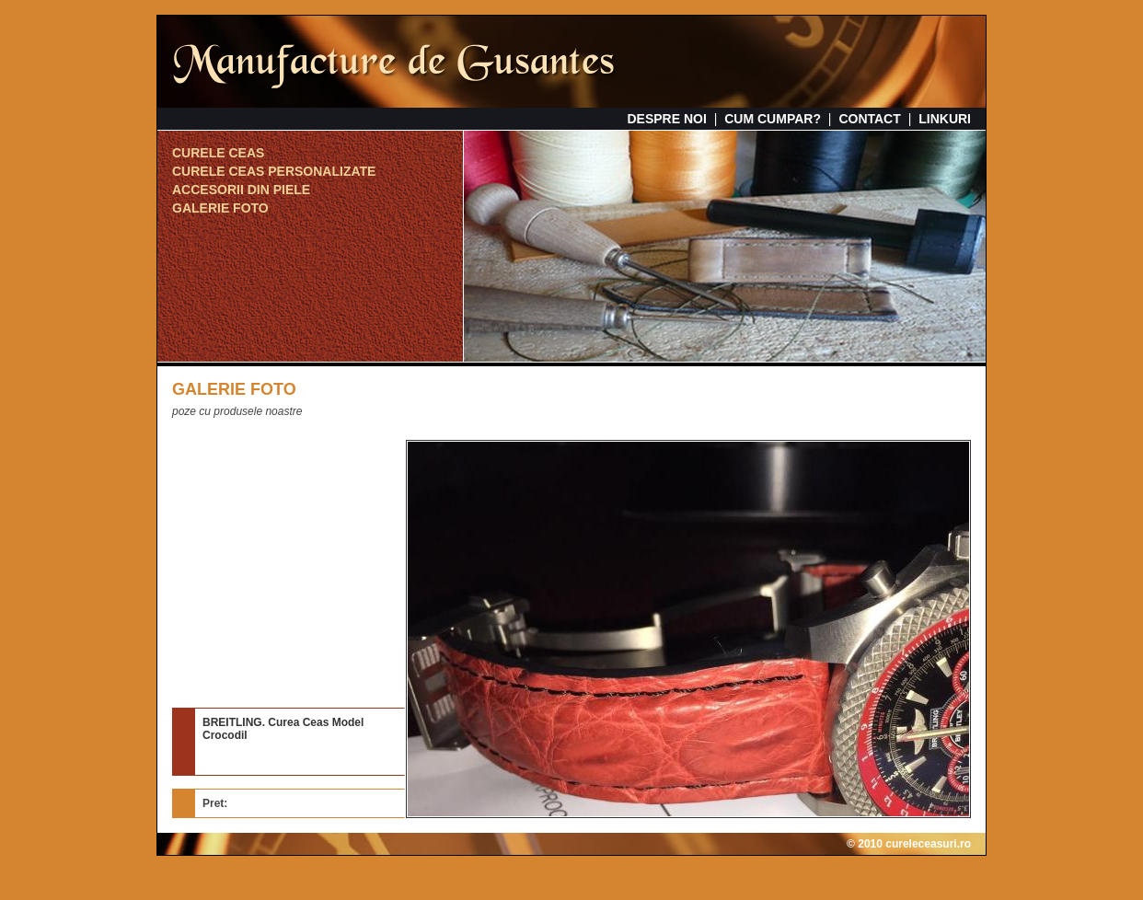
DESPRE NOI (666, 118)
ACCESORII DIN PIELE (241, 189)
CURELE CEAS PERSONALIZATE (273, 171)
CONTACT (869, 118)
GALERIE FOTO (220, 208)
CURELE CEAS (218, 152)
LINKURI (944, 118)
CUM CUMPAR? (772, 118)
